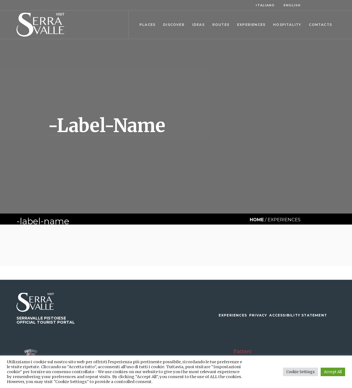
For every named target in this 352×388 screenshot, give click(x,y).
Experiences (233, 315)
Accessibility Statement (298, 315)
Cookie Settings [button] (300, 372)
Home (257, 219)
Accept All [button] (333, 372)
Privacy (258, 315)
